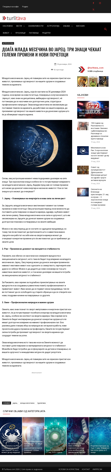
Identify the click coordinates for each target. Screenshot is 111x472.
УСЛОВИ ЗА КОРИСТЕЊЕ (69, 469)
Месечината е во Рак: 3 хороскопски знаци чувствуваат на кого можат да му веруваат (100, 153)
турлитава (41, 403)
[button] (105, 29)
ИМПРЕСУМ (97, 469)
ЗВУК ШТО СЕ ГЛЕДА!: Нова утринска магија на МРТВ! (91, 113)
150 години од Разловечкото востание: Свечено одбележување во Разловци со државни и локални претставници (99, 131)
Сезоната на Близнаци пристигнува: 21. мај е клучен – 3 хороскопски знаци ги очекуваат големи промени (99, 197)
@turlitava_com (95, 67)
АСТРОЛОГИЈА (8, 43)
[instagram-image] (82, 81)
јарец (15, 403)
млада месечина (27, 403)
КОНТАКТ (86, 469)
